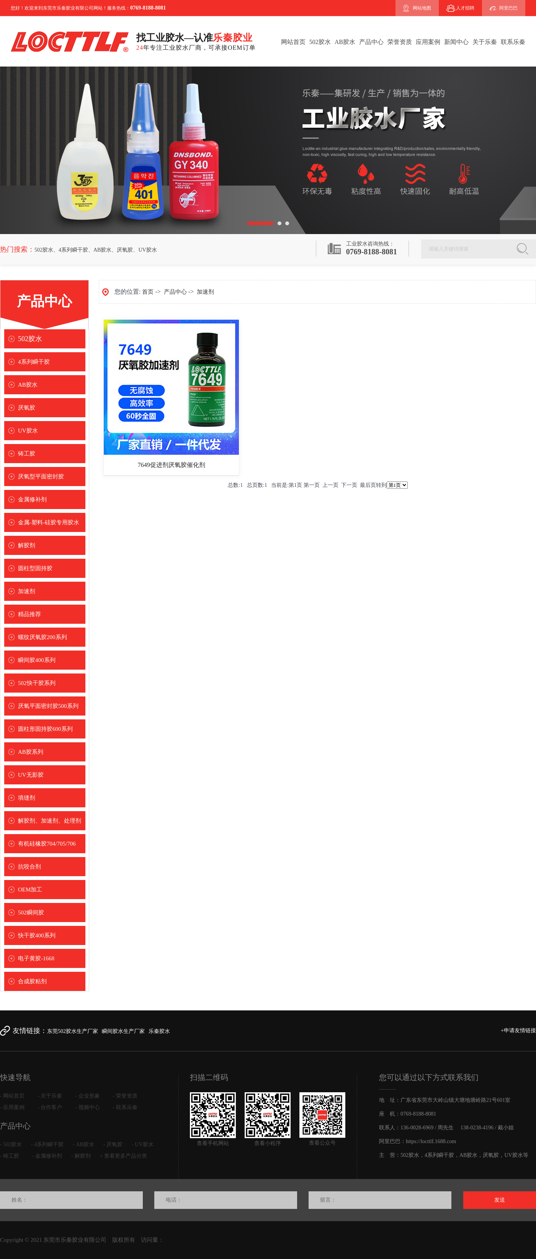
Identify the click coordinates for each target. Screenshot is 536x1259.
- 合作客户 (50, 1107)
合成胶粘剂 (32, 981)
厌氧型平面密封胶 (41, 476)
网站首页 (293, 42)
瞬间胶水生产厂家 (123, 1031)
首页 (148, 292)
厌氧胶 (125, 250)
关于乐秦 (484, 42)
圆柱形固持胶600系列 (45, 729)
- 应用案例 (12, 1107)
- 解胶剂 (80, 1156)
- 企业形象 (87, 1096)
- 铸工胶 (9, 1156)
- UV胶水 (142, 1144)
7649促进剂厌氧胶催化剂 (171, 465)
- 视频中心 (87, 1107)
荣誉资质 (399, 42)
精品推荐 (29, 614)
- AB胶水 (83, 1144)
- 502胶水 (11, 1144)
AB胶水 (345, 42)
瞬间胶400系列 (37, 660)
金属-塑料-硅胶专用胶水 (48, 522)
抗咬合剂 (29, 867)
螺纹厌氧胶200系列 (42, 637)
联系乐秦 (513, 42)
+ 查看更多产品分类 (123, 1156)
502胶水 (320, 42)
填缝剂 (26, 798)
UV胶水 (147, 250)
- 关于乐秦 (50, 1096)
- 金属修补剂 (47, 1156)
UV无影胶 (31, 775)
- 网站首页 (12, 1096)
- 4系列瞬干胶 (47, 1144)
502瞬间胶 (31, 912)
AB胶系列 (30, 752)
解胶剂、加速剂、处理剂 (49, 821)
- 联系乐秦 (125, 1107)
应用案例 (428, 42)
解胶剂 (26, 545)
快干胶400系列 (37, 935)
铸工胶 (26, 454)
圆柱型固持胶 (35, 568)
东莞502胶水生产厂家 (72, 1031)
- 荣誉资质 (125, 1096)
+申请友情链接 (518, 1030)
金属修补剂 (32, 499)
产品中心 (371, 42)
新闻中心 (456, 42)
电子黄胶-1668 (36, 958)
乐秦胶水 (159, 1031)
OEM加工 (30, 890)
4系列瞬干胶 (73, 250)
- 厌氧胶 (113, 1144)
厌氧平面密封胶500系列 (48, 706)
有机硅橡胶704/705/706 (47, 844)
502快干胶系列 (37, 683)
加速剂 (26, 591)
